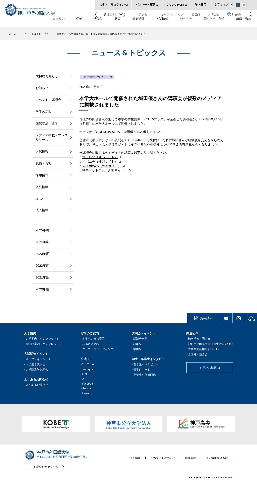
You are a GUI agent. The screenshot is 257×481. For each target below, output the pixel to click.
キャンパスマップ (172, 14)
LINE (85, 374)
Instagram (88, 369)
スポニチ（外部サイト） (100, 161)
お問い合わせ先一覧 (46, 466)
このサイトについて (162, 458)
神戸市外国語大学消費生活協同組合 (210, 343)
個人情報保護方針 (217, 458)
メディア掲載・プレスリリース (96, 77)
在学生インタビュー (146, 364)
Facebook (88, 383)
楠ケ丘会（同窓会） (200, 338)
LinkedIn (87, 393)
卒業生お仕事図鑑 (144, 374)
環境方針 (190, 458)
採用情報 (42, 175)
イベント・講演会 (48, 99)
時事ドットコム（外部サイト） (104, 170)
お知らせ (42, 88)
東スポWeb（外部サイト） (101, 166)
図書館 (196, 14)
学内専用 (200, 4)
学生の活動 (44, 111)
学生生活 (186, 22)
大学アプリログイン (112, 4)
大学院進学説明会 (37, 369)
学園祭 (137, 349)
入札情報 (42, 187)
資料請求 (206, 318)
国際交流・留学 (213, 22)
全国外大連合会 (198, 354)
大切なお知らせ (47, 76)
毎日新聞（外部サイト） (100, 157)
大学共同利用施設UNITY (203, 349)
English (234, 14)
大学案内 (59, 22)
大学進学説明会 (35, 364)
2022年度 (42, 265)
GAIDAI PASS (175, 4)
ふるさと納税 (90, 343)
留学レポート (141, 369)
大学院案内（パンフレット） (44, 343)
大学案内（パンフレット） (42, 338)
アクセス (144, 14)
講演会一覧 (140, 338)
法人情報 (42, 210)
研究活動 (138, 22)
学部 (79, 22)
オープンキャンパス (38, 359)
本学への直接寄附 (93, 338)
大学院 (98, 22)
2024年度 (42, 242)
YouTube (88, 364)
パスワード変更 (145, 4)
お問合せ (213, 14)
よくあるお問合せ (37, 384)
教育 (118, 22)
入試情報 (162, 22)
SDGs (39, 199)
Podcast (87, 388)
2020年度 (42, 289)
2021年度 (42, 277)
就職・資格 (243, 22)
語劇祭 (137, 343)
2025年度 (42, 230)
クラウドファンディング (97, 349)
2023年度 (42, 253)
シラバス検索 (208, 367)
